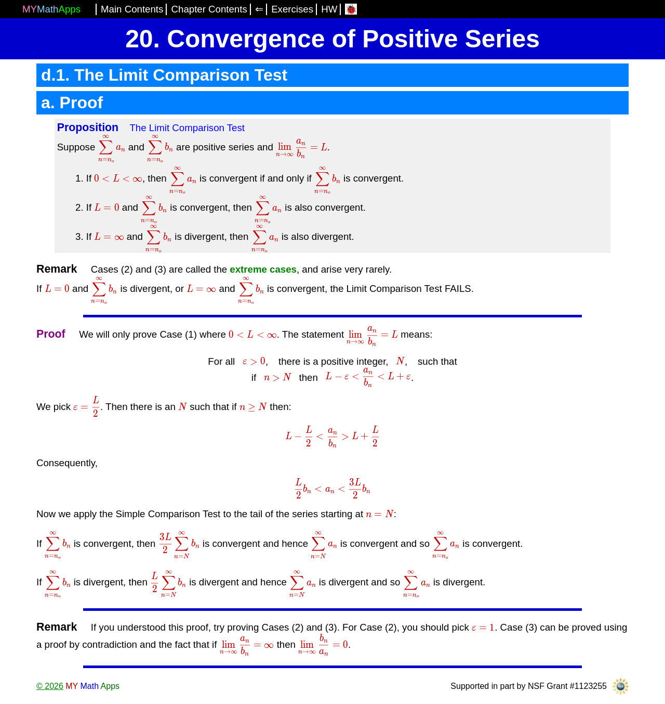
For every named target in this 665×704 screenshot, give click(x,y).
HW (329, 9)
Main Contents (132, 9)
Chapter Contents (209, 9)
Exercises (292, 9)
